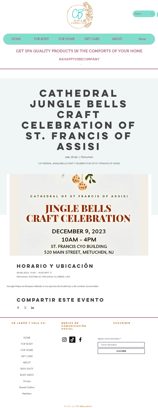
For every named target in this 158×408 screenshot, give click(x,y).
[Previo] (9, 61)
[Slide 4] (80, 64)
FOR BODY (27, 343)
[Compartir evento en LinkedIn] (32, 308)
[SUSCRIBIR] (121, 351)
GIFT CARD (27, 356)
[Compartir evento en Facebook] (18, 308)
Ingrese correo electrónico (109, 339)
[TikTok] (72, 340)
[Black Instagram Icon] (64, 340)
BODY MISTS (27, 375)
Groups (27, 381)
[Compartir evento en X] (25, 308)
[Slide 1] (77, 64)
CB (77, 406)
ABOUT (27, 362)
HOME (26, 337)
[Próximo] (149, 61)
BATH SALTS (27, 368)
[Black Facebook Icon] (80, 340)
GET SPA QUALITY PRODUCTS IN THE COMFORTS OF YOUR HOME (79, 51)
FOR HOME (27, 350)
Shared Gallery (27, 387)
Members (26, 393)
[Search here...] (140, 14)
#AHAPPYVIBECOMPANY (79, 59)
